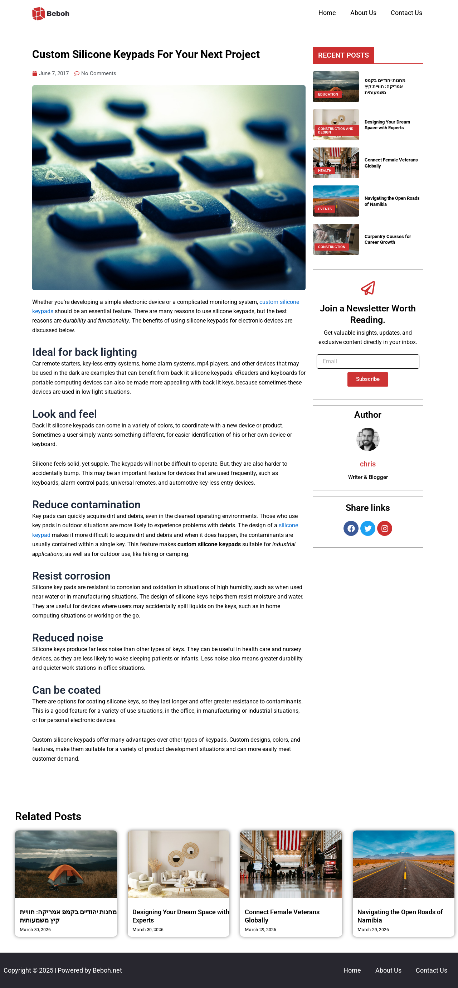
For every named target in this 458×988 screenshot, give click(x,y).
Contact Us (406, 12)
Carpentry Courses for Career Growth (389, 239)
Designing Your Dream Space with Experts (390, 125)
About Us (363, 12)
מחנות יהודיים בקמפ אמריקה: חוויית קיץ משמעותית (386, 87)
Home (327, 12)
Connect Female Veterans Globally (385, 163)
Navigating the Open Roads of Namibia (388, 201)
